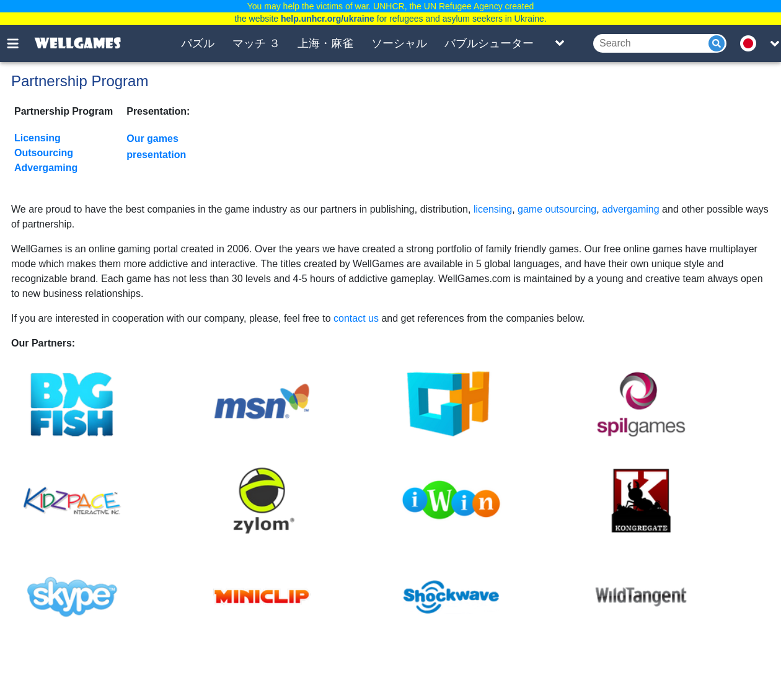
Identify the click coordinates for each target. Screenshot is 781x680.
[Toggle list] (559, 43)
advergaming (631, 209)
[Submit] (716, 43)
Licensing (37, 138)
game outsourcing (557, 209)
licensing (493, 209)
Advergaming (45, 167)
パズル (197, 43)
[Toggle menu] (19, 43)
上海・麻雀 (325, 43)
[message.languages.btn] (752, 43)
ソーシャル (399, 43)
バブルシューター (489, 43)
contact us (356, 318)
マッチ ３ (256, 43)
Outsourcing (43, 153)
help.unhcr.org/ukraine (327, 19)
